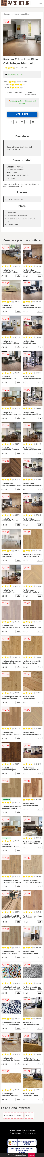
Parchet (7, 14)
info (18, 276)
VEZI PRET (22, 114)
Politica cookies (29, 1133)
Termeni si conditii (17, 1130)
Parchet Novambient (21, 14)
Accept (31, 1155)
